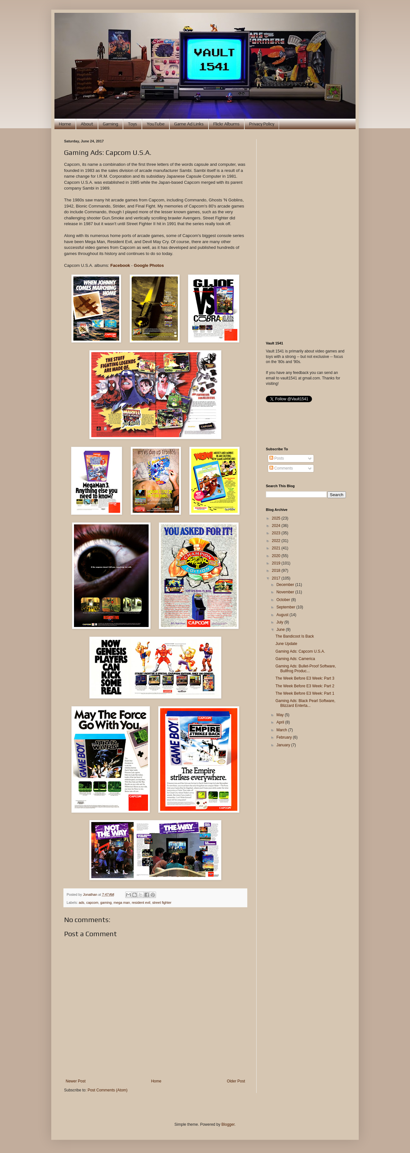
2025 (277, 518)
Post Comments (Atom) (107, 1090)
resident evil (141, 902)
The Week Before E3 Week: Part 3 (304, 678)
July (280, 622)
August (283, 615)
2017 (277, 578)
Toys (132, 123)
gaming (105, 902)
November (285, 592)
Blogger (227, 1124)
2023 (277, 533)
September (286, 607)
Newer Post (76, 1081)
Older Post (236, 1081)
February (284, 737)
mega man (121, 902)
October (283, 600)
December (285, 584)
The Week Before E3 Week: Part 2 (304, 686)
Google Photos (149, 265)
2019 (277, 563)
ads (81, 902)
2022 (277, 540)
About (87, 123)
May (280, 715)
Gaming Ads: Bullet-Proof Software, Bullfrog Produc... (305, 668)
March (282, 730)
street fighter (161, 902)
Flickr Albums (226, 123)
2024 (277, 525)
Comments (281, 468)
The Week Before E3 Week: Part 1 (304, 693)
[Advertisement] (306, 235)
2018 (277, 570)
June (281, 629)
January (283, 745)
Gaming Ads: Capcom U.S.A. (300, 651)
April (280, 722)
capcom (92, 902)
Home (65, 123)
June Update (286, 643)
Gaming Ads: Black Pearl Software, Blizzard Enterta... (305, 703)
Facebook (120, 265)
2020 (277, 556)
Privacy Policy (261, 123)
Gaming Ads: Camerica (295, 659)
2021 (277, 548)
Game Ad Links (189, 123)
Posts (276, 458)
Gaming (110, 123)
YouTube (156, 123)
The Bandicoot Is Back (294, 636)
